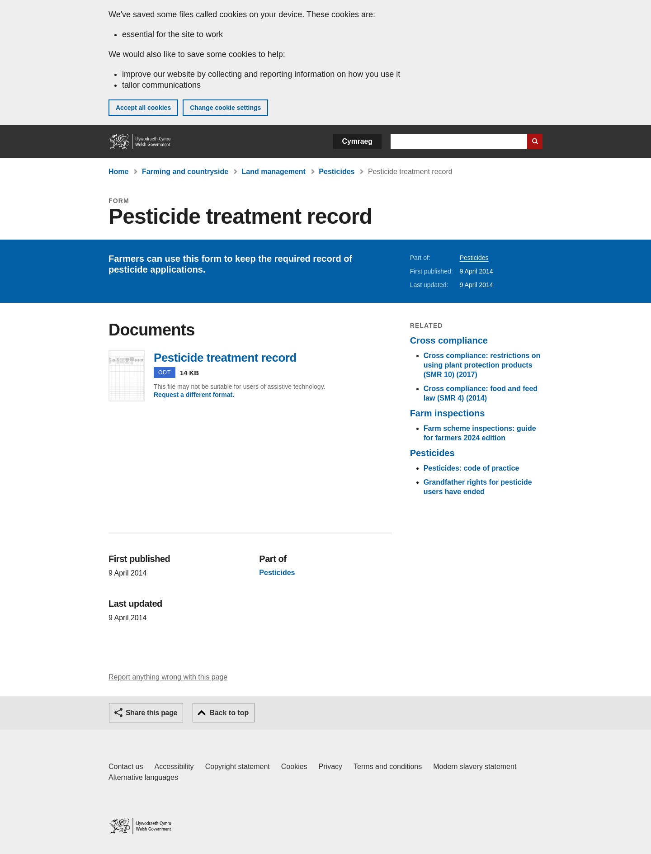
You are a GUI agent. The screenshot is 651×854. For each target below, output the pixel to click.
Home (118, 171)
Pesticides (336, 171)
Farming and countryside (185, 171)
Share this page (151, 713)
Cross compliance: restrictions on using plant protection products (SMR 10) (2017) (482, 365)
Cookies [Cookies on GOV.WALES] (294, 766)
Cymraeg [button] (357, 141)
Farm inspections (447, 413)
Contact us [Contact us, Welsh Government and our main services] (125, 766)
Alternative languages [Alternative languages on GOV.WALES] (143, 777)
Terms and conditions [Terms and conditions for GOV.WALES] (388, 766)
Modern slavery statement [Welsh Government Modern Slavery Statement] (474, 766)
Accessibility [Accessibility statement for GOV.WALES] (173, 766)
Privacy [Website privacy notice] (330, 766)
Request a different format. (194, 394)
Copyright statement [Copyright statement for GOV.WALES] (237, 766)
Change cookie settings (225, 107)
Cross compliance (449, 340)
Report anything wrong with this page (167, 677)
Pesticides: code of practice (471, 468)
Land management (274, 171)
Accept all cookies (143, 107)
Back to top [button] (229, 713)
